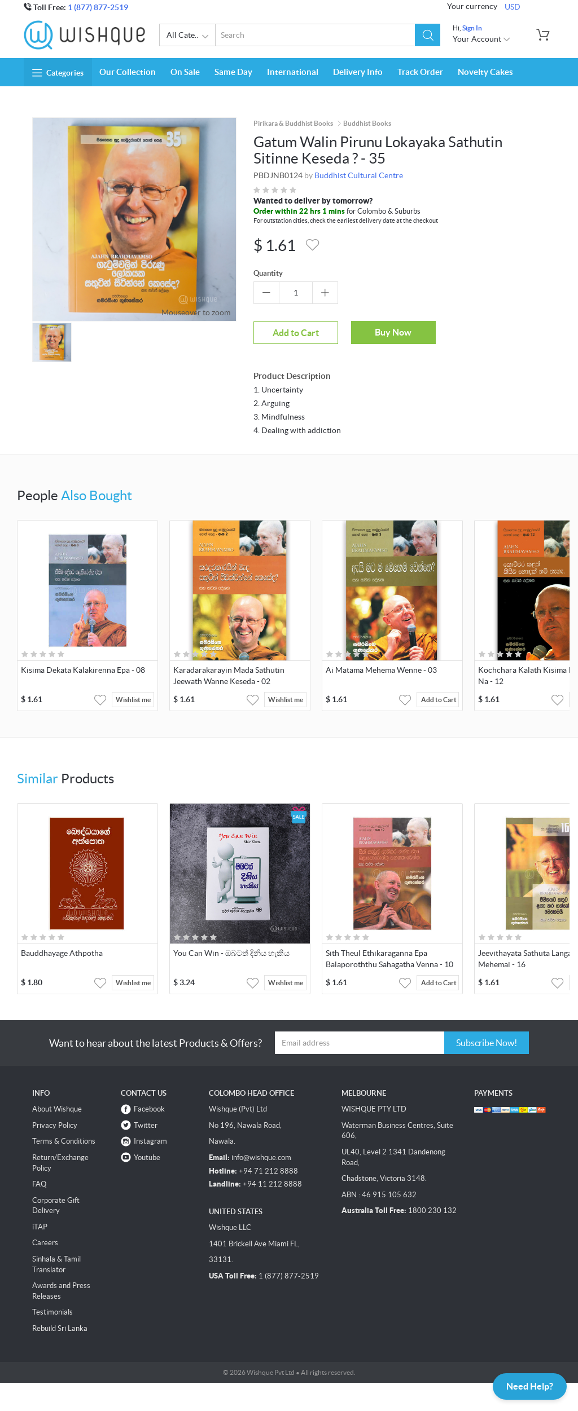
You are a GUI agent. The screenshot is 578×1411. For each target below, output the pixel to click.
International (292, 72)
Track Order (420, 72)
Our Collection (127, 72)
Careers (45, 1242)
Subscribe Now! (486, 1043)
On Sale (185, 72)
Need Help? (529, 1386)
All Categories (191, 36)
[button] (427, 35)
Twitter (145, 1125)
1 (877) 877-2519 (98, 7)
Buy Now (393, 332)
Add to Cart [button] (439, 699)
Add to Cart (296, 333)
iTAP (39, 1227)
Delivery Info (358, 72)
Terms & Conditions (63, 1141)
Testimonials (52, 1312)
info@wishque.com (261, 1157)
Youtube (147, 1157)
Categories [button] (58, 73)
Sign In (472, 28)
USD (512, 6)
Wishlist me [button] (133, 699)
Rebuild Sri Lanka (59, 1328)
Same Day (233, 72)
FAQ (39, 1184)
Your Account (482, 38)
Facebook (149, 1109)
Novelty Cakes (485, 72)
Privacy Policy (54, 1125)
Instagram (150, 1141)
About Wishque (57, 1109)
